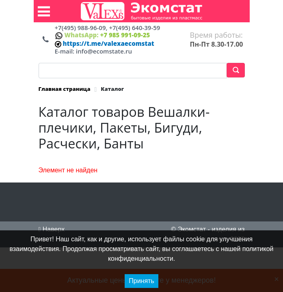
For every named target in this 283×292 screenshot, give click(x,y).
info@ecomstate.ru (104, 51)
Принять (141, 280)
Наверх (52, 229)
